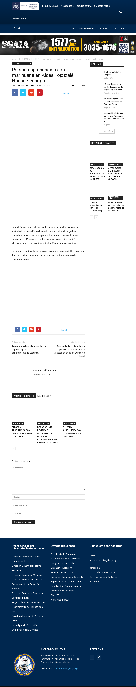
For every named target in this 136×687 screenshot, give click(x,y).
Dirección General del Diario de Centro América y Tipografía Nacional (27, 577)
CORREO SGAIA (19, 18)
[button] (120, 12)
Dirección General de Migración (27, 567)
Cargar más (107, 131)
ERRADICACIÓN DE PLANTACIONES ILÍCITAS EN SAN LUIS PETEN (97, 168)
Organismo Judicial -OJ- (62, 560)
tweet (66, 93)
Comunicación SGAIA (24, 85)
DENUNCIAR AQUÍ (50, 6)
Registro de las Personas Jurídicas (28, 595)
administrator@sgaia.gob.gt (103, 553)
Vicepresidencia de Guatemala (65, 551)
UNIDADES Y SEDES (103, 6)
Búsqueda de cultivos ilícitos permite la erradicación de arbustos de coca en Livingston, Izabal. (69, 351)
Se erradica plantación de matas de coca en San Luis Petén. (113, 101)
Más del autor (44, 396)
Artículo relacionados (24, 396)
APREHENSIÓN (18, 416)
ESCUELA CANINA (84, 6)
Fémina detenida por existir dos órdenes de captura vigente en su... (114, 87)
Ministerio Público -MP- (62, 565)
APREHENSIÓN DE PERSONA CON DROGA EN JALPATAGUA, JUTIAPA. (115, 168)
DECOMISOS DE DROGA (22, 63)
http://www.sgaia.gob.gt (41, 374)
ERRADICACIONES (97, 159)
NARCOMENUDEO (115, 159)
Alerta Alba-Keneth (60, 592)
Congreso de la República (63, 556)
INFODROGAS (67, 6)
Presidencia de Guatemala (63, 547)
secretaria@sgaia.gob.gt (66, 661)
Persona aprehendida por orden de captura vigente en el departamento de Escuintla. (29, 349)
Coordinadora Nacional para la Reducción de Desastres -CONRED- (66, 584)
